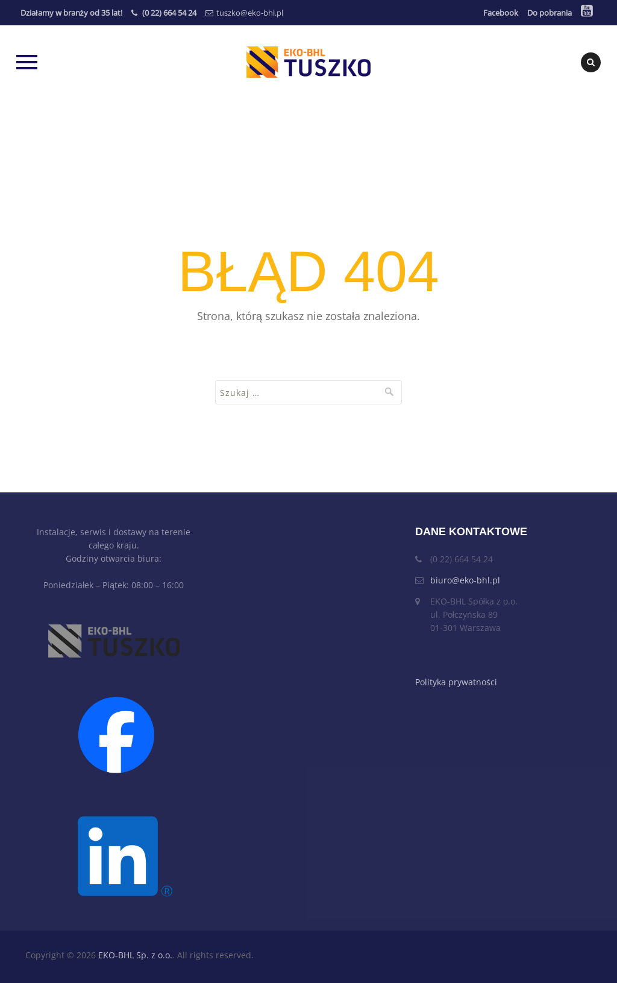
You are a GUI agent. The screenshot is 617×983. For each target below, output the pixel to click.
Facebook (500, 12)
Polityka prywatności (456, 682)
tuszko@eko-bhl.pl (249, 12)
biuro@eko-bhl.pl (465, 580)
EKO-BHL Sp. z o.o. (135, 955)
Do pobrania (549, 12)
